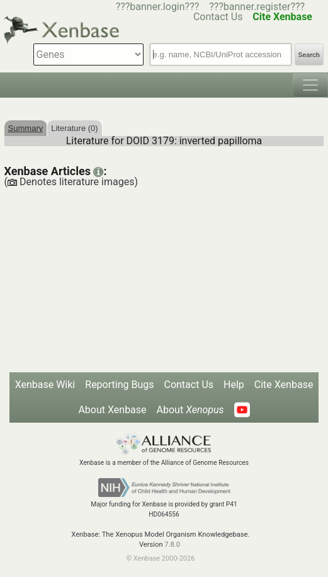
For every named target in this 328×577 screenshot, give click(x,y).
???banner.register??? (257, 7)
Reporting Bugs (119, 385)
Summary (25, 128)
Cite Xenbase (284, 385)
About (190, 410)
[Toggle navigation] (310, 85)
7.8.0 (172, 544)
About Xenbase (112, 410)
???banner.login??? (158, 7)
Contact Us (188, 385)
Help (233, 385)
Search (309, 55)
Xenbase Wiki (45, 385)
